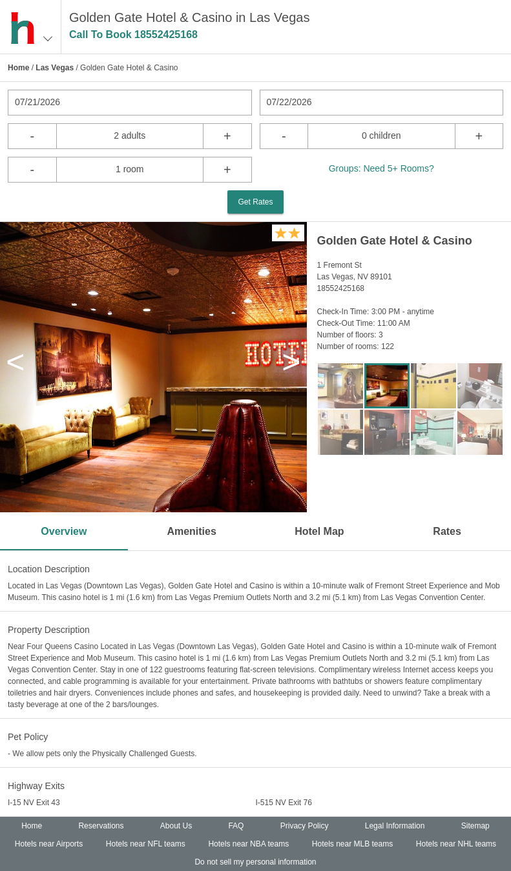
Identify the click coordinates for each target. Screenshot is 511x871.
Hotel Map (319, 531)
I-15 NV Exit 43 (34, 802)
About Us (176, 825)
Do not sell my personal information (255, 861)
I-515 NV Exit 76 (284, 802)
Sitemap (475, 825)
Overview (64, 531)
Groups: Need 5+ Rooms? (381, 168)
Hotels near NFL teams (145, 843)
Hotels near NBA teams (248, 843)
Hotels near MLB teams (352, 843)
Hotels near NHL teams (456, 843)
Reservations (100, 825)
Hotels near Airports (49, 843)
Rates (447, 531)
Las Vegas (55, 67)
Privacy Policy (304, 825)
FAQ (236, 825)
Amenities (191, 531)
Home (18, 67)
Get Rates (255, 201)
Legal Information (395, 825)
